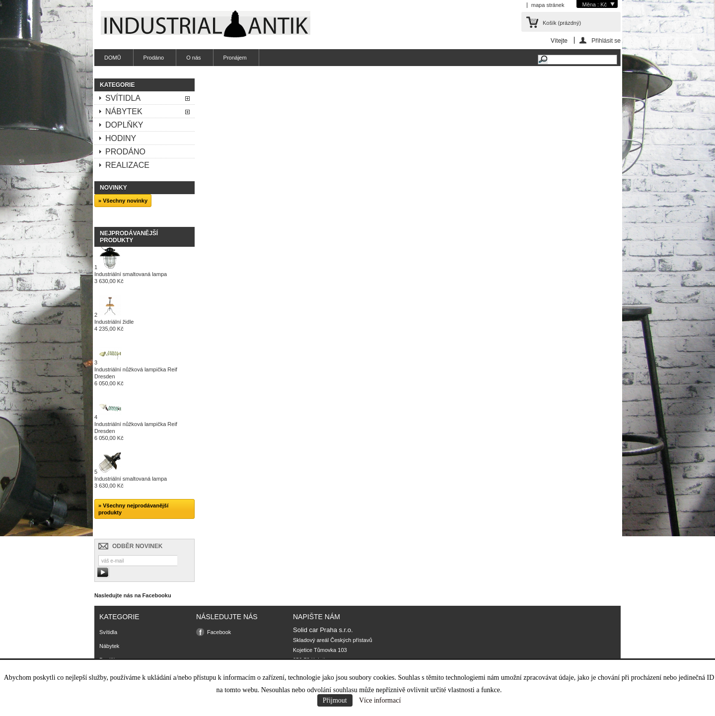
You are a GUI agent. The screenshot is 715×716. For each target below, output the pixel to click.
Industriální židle (114, 325)
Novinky (113, 187)
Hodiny (120, 138)
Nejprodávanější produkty (129, 237)
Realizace (127, 165)
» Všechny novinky (122, 201)
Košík (562, 23)
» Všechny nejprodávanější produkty (133, 508)
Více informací (380, 700)
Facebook (219, 632)
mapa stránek (548, 5)
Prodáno (153, 58)
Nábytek (124, 111)
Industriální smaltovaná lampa (130, 277)
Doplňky (124, 125)
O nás (193, 58)
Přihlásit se (606, 40)
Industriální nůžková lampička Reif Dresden (135, 376)
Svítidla (123, 98)
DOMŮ (112, 58)
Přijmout (335, 700)
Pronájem (235, 58)
